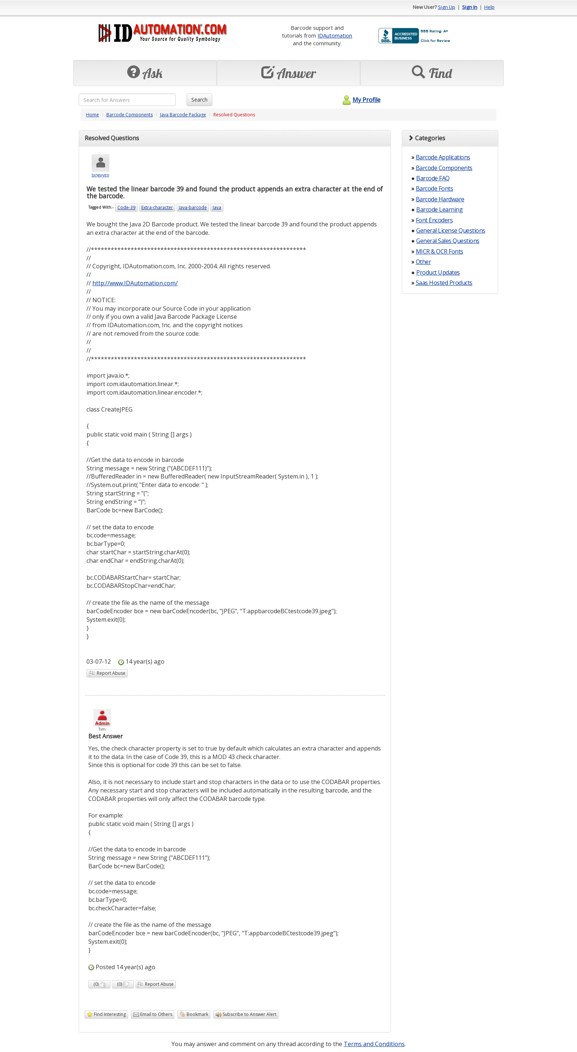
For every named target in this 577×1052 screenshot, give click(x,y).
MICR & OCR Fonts (439, 251)
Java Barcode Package (183, 115)
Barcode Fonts (434, 188)
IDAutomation (335, 35)
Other (423, 262)
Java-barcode (193, 207)
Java (217, 207)
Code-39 (126, 207)
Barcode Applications (443, 157)
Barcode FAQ (433, 178)
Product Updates (438, 272)
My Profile (360, 100)
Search (199, 99)
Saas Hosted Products (444, 283)
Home (92, 115)
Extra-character (157, 207)
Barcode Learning (439, 209)
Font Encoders (434, 220)
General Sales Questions (447, 241)
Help (489, 7)
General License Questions (450, 230)
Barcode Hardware (440, 199)
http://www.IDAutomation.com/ (135, 283)
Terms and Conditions (374, 1044)
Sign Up (446, 7)
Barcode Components (129, 115)
